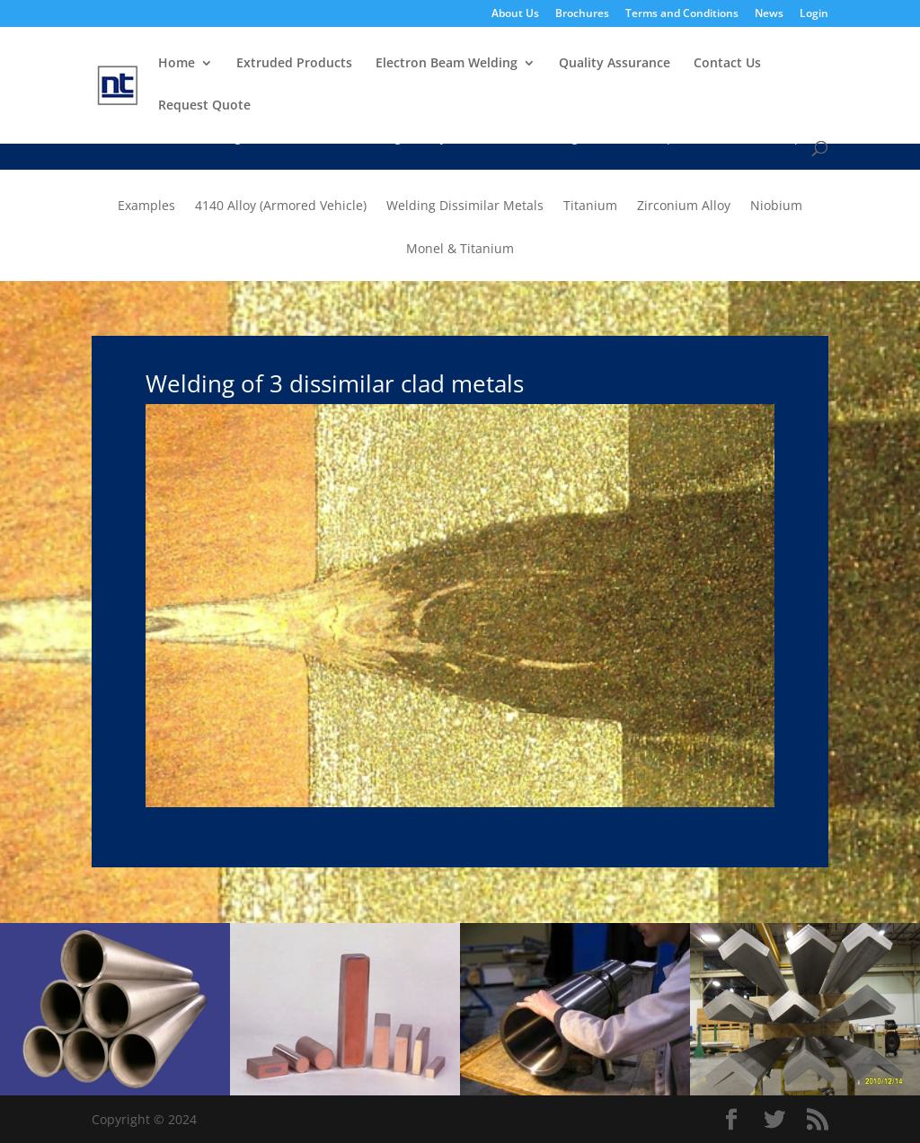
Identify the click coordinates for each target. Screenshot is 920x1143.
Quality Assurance (614, 64)
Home (176, 64)
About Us (515, 14)
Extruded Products (294, 64)
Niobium (776, 206)
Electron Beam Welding (447, 64)
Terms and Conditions (682, 14)
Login (814, 14)
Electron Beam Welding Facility (354, 138)
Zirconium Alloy (683, 206)
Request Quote (204, 106)
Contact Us (727, 64)
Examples (790, 138)
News (769, 14)
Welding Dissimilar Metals (465, 206)
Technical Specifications (670, 138)
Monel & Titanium (460, 249)
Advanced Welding (522, 138)
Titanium (590, 206)
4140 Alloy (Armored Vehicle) (281, 206)
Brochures (582, 14)
